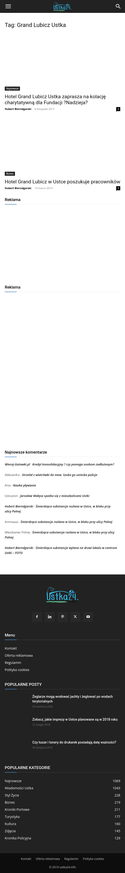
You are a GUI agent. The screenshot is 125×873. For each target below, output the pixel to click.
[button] (8, 6)
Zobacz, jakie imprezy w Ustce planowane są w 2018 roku (75, 719)
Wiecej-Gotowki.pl (17, 464)
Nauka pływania (24, 485)
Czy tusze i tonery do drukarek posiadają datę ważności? (74, 742)
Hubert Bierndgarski (18, 109)
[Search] (118, 6)
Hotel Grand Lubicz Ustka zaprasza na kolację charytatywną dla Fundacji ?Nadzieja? (55, 99)
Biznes (10, 173)
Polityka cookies (17, 669)
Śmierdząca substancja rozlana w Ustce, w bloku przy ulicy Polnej (66, 522)
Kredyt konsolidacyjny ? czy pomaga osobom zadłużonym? (73, 464)
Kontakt (11, 648)
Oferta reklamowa (19, 655)
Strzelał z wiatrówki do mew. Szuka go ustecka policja (59, 475)
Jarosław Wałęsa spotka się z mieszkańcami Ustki (54, 496)
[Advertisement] (62, 242)
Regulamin (13, 662)
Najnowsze (12, 88)
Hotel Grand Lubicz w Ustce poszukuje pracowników (62, 182)
